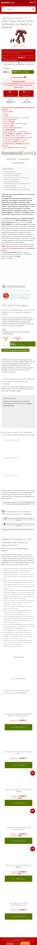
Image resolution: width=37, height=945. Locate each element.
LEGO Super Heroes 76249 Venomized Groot (18, 753)
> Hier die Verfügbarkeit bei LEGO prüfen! (15, 350)
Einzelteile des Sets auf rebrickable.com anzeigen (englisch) (18, 524)
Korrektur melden (22, 124)
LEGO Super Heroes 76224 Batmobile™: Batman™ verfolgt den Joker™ (18, 715)
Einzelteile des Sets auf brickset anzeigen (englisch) (17, 529)
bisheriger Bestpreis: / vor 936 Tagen (17, 137)
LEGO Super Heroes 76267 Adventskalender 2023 (18, 904)
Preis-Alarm (15, 83)
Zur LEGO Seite (11, 159)
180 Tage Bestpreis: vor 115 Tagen (15, 140)
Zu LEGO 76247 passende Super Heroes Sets (17, 189)
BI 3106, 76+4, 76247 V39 (11, 457)
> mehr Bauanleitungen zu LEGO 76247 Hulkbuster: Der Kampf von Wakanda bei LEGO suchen (18, 503)
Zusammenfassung (9, 171)
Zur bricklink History (18, 163)
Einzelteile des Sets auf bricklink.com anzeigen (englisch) (18, 519)
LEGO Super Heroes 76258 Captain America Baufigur (18, 828)
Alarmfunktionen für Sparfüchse (13, 173)
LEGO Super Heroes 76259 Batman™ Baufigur (18, 866)
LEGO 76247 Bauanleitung (11, 181)
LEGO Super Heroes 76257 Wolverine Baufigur (18, 790)
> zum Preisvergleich (18, 727)
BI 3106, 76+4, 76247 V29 (11, 440)
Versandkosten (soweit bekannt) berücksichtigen (15, 332)
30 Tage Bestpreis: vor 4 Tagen (14, 141)
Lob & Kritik (25, 943)
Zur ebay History (24, 159)
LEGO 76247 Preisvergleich (11, 175)
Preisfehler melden (7, 334)
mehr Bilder (19, 46)
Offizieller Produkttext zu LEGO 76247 (15, 187)
